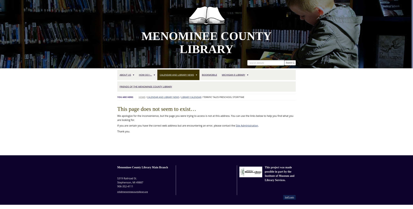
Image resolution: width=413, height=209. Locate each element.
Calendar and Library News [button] (178, 74)
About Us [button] (127, 74)
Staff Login (289, 197)
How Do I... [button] (147, 74)
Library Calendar (191, 97)
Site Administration (247, 125)
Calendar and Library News (163, 97)
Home (142, 97)
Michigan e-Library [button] (235, 74)
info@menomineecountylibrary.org (132, 191)
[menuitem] (127, 74)
